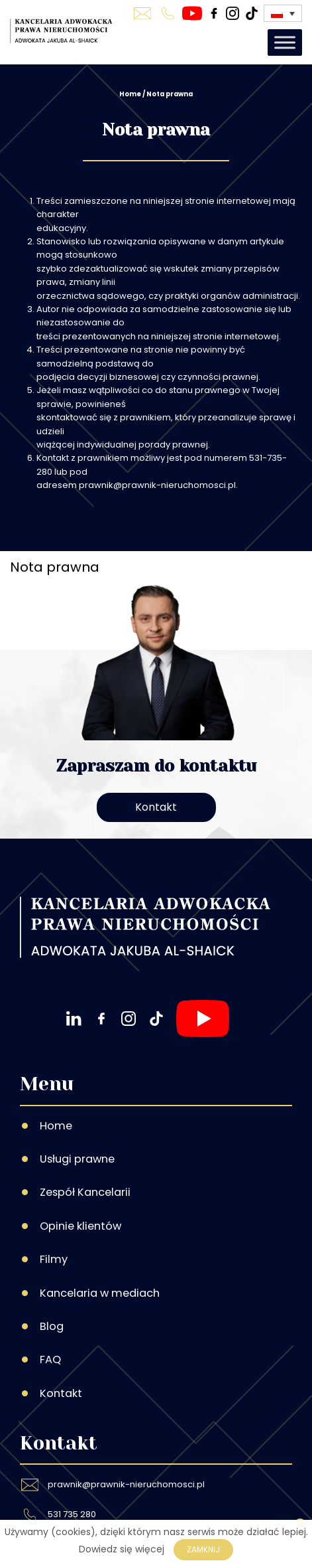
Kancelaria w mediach (100, 1293)
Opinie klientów (80, 1226)
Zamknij (203, 1549)
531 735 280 (72, 1514)
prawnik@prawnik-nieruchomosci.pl (126, 1484)
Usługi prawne (77, 1159)
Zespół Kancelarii (85, 1192)
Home (130, 94)
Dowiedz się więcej (121, 1549)
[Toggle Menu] (284, 42)
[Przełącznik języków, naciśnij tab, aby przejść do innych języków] (283, 13)
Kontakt (156, 807)
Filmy (54, 1259)
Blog (52, 1326)
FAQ (50, 1359)
